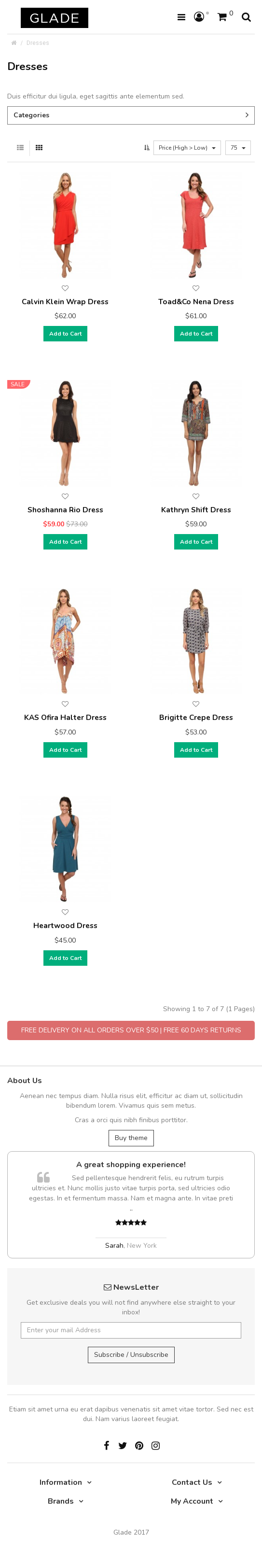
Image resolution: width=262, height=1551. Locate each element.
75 (238, 148)
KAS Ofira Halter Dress (65, 717)
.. (131, 1208)
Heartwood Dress (65, 925)
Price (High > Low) (187, 148)
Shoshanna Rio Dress (65, 510)
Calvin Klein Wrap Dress (65, 301)
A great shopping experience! (131, 1164)
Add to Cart (65, 334)
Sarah (114, 1245)
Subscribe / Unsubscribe (131, 1354)
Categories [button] (131, 115)
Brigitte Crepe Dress (196, 717)
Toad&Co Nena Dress (196, 301)
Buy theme (131, 1137)
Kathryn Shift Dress (196, 510)
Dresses (38, 42)
